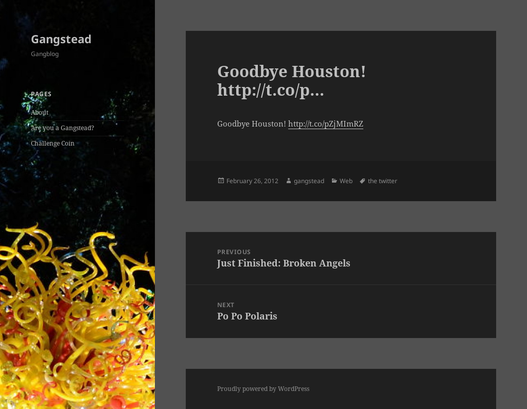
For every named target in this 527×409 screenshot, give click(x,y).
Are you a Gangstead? (62, 127)
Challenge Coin (53, 143)
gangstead (309, 180)
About (39, 112)
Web (346, 180)
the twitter (382, 180)
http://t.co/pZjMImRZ (325, 123)
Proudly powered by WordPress (263, 388)
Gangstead (61, 38)
